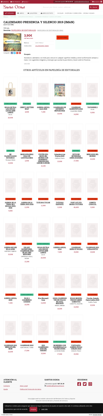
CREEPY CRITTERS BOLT (27, 108)
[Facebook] (79, 384)
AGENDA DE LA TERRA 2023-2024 (26, 203)
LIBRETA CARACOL (92, 203)
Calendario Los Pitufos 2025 (59, 155)
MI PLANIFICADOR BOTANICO (10, 156)
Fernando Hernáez (97, 414)
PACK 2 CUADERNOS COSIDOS (27, 300)
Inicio (5, 16)
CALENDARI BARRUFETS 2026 (76, 108)
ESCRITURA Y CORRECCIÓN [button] (73, 13)
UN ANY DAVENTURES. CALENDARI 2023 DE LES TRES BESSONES (26, 250)
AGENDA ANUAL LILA (59, 248)
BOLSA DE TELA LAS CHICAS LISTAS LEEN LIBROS (10, 109)
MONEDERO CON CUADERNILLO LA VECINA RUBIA (59, 347)
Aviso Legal (24, 386)
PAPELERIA (9, 13)
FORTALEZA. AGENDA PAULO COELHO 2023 (76, 347)
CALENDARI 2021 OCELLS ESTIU (92, 248)
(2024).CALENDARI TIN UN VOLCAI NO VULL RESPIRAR (60, 300)
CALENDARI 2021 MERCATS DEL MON (10, 347)
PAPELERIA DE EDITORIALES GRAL (50, 30)
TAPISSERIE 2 (92, 107)
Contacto (6, 386)
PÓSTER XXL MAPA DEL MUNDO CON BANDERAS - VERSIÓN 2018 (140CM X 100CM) (43, 158)
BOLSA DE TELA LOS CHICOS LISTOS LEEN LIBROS (43, 249)
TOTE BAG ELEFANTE (60, 203)
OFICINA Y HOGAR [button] (88, 13)
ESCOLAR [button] (60, 13)
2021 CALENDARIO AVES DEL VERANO (43, 347)
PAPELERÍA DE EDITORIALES (23, 30)
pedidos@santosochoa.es (81, 1)
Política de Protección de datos (30, 389)
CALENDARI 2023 (26, 345)
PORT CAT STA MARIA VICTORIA (76, 203)
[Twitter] (84, 384)
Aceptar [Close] (33, 409)
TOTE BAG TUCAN (43, 202)
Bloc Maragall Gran (43, 299)
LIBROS (21, 13)
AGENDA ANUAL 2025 (10, 299)
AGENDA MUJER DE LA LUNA (10, 248)
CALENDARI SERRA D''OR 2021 (76, 248)
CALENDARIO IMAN (42, 46)
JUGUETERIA (32, 13)
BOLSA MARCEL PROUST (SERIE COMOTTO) (76, 300)
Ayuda (5, 389)
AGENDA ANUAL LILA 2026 (43, 108)
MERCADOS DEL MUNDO (92, 155)
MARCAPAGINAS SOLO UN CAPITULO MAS (26, 156)
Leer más (27, 63)
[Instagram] (90, 384)
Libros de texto (47, 13)
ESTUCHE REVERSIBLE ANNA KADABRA (76, 156)
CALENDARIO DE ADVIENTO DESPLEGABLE (59, 109)
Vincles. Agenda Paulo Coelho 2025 (92, 299)
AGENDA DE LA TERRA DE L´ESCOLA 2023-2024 (10, 205)
